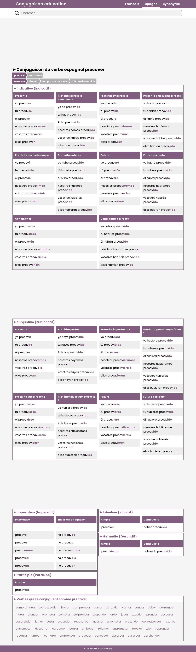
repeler (137, 629)
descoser (167, 615)
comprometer (25, 607)
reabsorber (82, 622)
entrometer (120, 629)
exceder (137, 615)
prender (151, 615)
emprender (67, 636)
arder (114, 615)
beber (65, 607)
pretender (132, 622)
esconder (64, 622)
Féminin (33, 81)
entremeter (24, 629)
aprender (112, 607)
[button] (17, 13)
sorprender (81, 615)
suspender (100, 615)
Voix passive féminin (83, 81)
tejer (149, 629)
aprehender (152, 636)
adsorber (134, 636)
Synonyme (171, 4)
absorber (118, 636)
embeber (88, 629)
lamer (39, 622)
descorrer (42, 629)
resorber (171, 622)
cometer (50, 636)
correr (98, 607)
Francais (132, 4)
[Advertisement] (98, 43)
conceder (101, 636)
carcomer (59, 629)
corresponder (151, 622)
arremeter (114, 622)
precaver (19, 75)
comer (126, 607)
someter (64, 615)
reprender (162, 629)
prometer (48, 615)
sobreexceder (48, 607)
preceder (85, 636)
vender (139, 607)
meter (20, 615)
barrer (73, 629)
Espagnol (150, 4)
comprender (81, 607)
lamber (36, 636)
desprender (24, 622)
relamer (103, 629)
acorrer (98, 622)
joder (124, 615)
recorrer (21, 636)
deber (152, 607)
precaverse (35, 75)
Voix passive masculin (55, 81)
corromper (167, 607)
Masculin (19, 81)
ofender (33, 615)
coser (50, 622)
